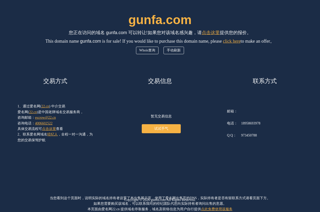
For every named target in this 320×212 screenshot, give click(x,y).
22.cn (45, 106)
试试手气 (161, 128)
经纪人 (52, 134)
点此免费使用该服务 (216, 209)
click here (231, 41)
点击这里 (211, 32)
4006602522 (43, 123)
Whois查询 (147, 50)
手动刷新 (174, 50)
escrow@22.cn (45, 117)
